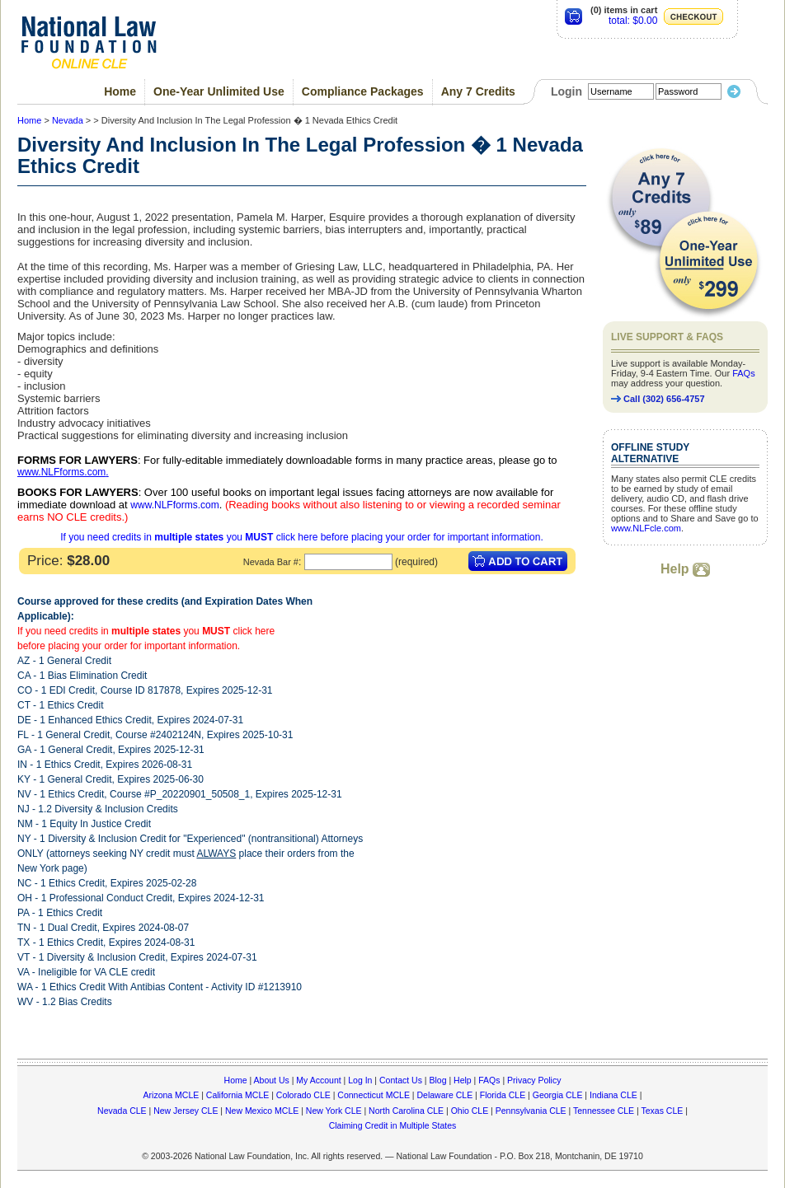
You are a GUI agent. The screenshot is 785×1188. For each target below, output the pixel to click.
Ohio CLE (470, 1111)
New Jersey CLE (185, 1111)
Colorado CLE (303, 1095)
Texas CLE (662, 1111)
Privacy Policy (534, 1080)
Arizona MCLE (171, 1095)
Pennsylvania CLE (531, 1111)
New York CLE (334, 1111)
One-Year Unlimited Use (218, 91)
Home (120, 91)
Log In (360, 1080)
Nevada (67, 120)
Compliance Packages (363, 91)
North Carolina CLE (406, 1111)
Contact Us (400, 1080)
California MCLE (237, 1095)
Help (685, 569)
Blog (437, 1080)
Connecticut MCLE (373, 1095)
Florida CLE (502, 1095)
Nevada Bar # (270, 562)
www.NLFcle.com (646, 528)
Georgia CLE (558, 1095)
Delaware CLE (444, 1095)
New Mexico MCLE (261, 1111)
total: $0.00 (633, 20)
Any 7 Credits (478, 91)
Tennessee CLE (603, 1111)
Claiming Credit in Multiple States (393, 1125)
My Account (318, 1080)
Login (566, 91)
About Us (271, 1080)
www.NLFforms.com (61, 472)
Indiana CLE (613, 1095)
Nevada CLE (122, 1111)
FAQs (743, 373)
